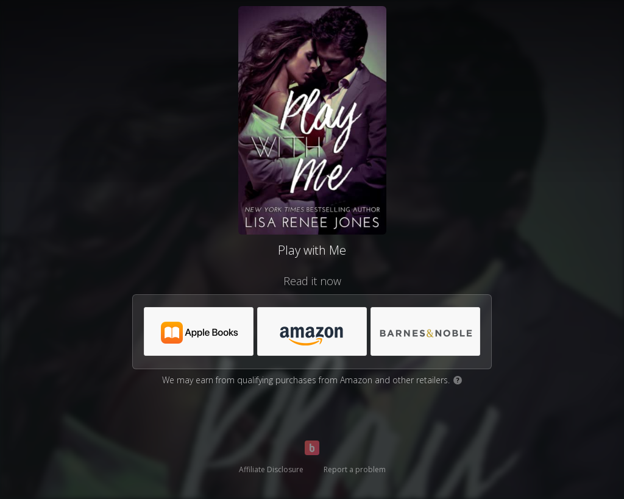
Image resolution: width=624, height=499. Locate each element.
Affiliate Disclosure (271, 469)
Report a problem (355, 469)
